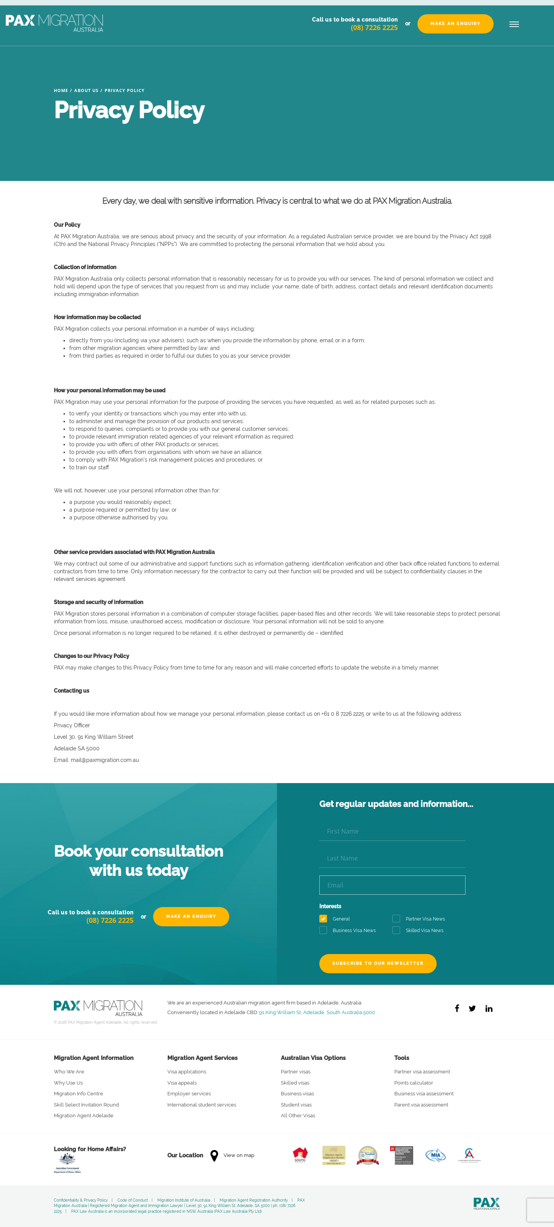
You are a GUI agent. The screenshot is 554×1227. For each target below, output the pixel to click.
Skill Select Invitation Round (86, 1105)
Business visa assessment (424, 1093)
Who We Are (69, 1072)
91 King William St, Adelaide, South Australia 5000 (317, 1012)
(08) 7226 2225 (374, 27)
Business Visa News (350, 930)
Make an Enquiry (456, 23)
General (337, 919)
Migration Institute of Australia (183, 1200)
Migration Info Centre (78, 1093)
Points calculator (413, 1083)
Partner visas (295, 1072)
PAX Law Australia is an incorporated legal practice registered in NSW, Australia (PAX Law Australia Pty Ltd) (166, 1211)
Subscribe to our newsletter (378, 963)
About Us (86, 90)
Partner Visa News (421, 919)
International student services (201, 1105)
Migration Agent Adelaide (83, 1115)
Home (61, 90)
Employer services (189, 1093)
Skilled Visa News (420, 930)
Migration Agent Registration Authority (254, 1200)
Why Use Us (68, 1083)
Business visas (297, 1093)
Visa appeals (182, 1083)
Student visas (296, 1105)
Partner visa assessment (422, 1072)
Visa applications (186, 1072)
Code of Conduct (132, 1200)
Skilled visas (295, 1083)
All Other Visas (298, 1115)
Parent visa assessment (421, 1105)
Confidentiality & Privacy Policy (81, 1200)
